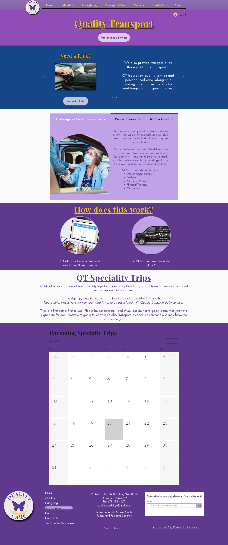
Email (150, 501)
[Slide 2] (116, 97)
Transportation (53, 507)
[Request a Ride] (76, 101)
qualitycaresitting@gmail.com (114, 505)
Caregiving (51, 502)
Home (48, 492)
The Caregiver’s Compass (59, 523)
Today (172, 340)
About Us (50, 497)
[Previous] (44, 76)
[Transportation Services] (114, 37)
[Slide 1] (112, 97)
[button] (58, 363)
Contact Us (51, 518)
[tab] (80, 118)
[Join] (199, 505)
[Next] (184, 76)
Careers (49, 513)
